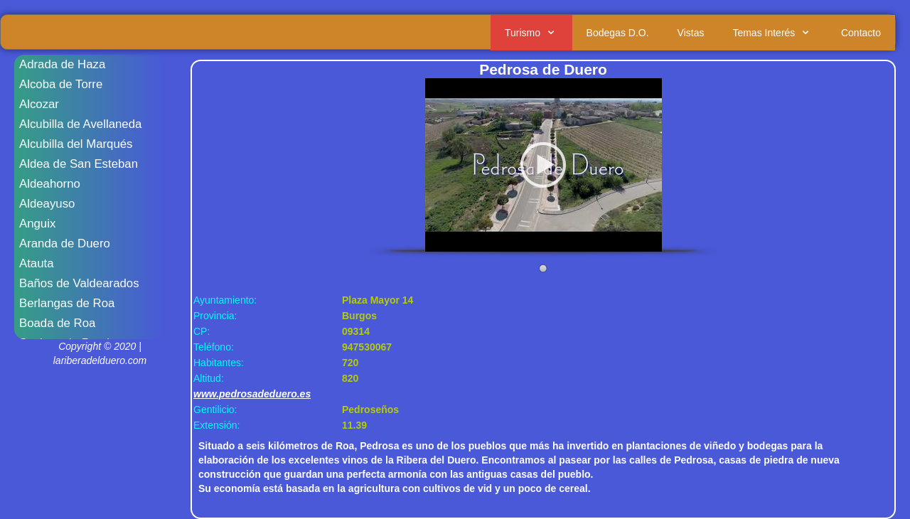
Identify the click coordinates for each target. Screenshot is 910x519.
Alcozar (39, 104)
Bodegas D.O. (618, 32)
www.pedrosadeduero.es (252, 394)
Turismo (531, 32)
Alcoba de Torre (60, 84)
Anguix (37, 223)
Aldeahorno (49, 184)
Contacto (861, 32)
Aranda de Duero (64, 243)
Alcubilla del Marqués (76, 144)
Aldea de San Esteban (78, 164)
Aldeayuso (47, 203)
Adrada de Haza (62, 64)
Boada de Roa (57, 323)
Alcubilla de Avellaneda (80, 124)
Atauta (36, 263)
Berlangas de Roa (66, 303)
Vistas (691, 32)
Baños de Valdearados (79, 283)
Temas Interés (772, 32)
